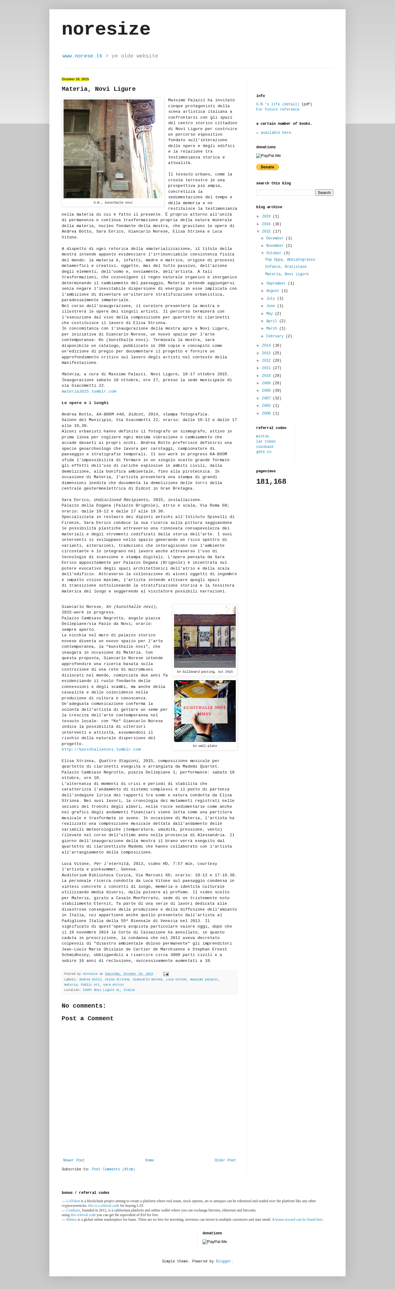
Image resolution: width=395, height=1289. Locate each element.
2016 (267, 224)
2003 (267, 406)
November (276, 246)
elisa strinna (117, 979)
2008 (267, 391)
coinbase (264, 447)
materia (70, 985)
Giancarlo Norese (147, 979)
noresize (106, 29)
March (272, 328)
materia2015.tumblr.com (89, 391)
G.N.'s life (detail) (277, 104)
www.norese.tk (82, 56)
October (275, 253)
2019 (267, 216)
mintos (262, 436)
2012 (267, 361)
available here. (277, 133)
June (271, 306)
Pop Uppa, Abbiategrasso (290, 260)
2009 (267, 383)
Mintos (71, 1219)
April (272, 321)
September (277, 283)
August (273, 291)
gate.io (263, 452)
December (276, 238)
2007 (267, 398)
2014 (267, 345)
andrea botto (90, 979)
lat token (266, 442)
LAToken (73, 1201)
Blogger (223, 1261)
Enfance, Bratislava (285, 267)
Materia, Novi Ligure (287, 274)
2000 (267, 413)
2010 (267, 376)
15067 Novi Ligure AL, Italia (109, 990)
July (271, 299)
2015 (267, 232)
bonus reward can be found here (299, 1219)
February (276, 336)
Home (149, 1160)
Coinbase (73, 1210)
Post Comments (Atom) (113, 1169)
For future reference (277, 109)
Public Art (90, 985)
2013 (267, 353)
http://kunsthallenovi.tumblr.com (101, 749)
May (270, 314)
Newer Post (74, 1160)
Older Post (225, 1160)
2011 (267, 368)
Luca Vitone (176, 979)
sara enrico (113, 985)
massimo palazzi (204, 979)
